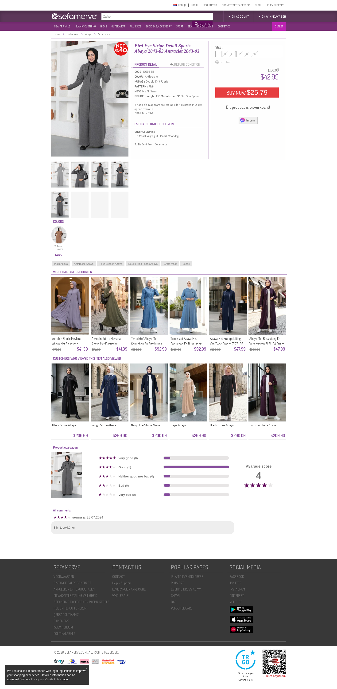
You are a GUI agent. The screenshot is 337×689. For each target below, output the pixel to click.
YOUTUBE (236, 602)
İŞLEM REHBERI (63, 627)
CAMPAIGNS (61, 621)
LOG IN (194, 5)
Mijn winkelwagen (272, 16)
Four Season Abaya (111, 263)
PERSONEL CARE (181, 608)
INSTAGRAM (237, 589)
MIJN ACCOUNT (239, 16)
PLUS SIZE (135, 26)
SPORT (179, 26)
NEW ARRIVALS (62, 26)
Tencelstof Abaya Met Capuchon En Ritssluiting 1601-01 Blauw (185, 344)
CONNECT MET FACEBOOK (236, 5)
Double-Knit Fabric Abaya (143, 263)
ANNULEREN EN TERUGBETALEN (74, 589)
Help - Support (121, 583)
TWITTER (235, 583)
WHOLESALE (120, 596)
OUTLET (279, 26)
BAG (174, 602)
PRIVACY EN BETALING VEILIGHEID (75, 596)
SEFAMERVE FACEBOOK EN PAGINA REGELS (81, 602)
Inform (247, 120)
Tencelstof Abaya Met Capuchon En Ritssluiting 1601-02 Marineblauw (146, 344)
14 (247, 54)
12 (240, 54)
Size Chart (223, 62)
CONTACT (118, 577)
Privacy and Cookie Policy (46, 679)
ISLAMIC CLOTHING (85, 26)
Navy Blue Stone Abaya (145, 425)
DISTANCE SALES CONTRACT (72, 583)
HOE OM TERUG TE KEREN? (70, 608)
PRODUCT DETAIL (146, 64)
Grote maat (170, 263)
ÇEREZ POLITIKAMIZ (66, 615)
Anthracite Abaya (83, 263)
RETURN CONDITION (186, 64)
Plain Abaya (61, 263)
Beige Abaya (178, 425)
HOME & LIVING (204, 26)
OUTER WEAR (118, 26)
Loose (186, 263)
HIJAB (103, 26)
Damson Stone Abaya (262, 425)
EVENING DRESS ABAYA (186, 589)
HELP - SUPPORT (275, 5)
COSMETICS (223, 26)
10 (232, 54)
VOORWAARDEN (64, 577)
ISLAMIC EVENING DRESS (187, 577)
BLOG (258, 5)
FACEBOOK (237, 577)
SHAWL (175, 596)
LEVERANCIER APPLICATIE (129, 589)
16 (254, 54)
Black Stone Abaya (64, 425)
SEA (190, 26)
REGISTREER (210, 5)
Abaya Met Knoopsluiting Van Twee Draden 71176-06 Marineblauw (227, 344)
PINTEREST (237, 596)
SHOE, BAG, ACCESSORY (159, 26)
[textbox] (147, 16)
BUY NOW (247, 92)
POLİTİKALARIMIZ (64, 634)
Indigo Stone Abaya (104, 425)
